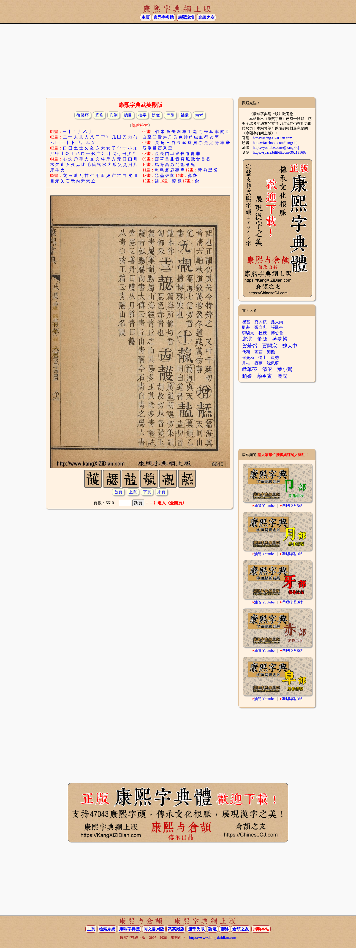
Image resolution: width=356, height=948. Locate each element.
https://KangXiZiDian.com (272, 138)
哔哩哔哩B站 (292, 506)
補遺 (185, 115)
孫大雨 (277, 322)
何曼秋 (248, 357)
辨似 (156, 115)
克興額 (260, 322)
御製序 (82, 115)
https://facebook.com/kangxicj (275, 143)
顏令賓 (264, 376)
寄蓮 (258, 352)
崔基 (246, 322)
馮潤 (282, 376)
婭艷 (271, 352)
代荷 (246, 352)
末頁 (161, 492)
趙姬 (247, 376)
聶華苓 (249, 369)
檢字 (142, 115)
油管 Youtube (264, 506)
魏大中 (289, 346)
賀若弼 (249, 346)
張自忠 (260, 327)
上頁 (133, 492)
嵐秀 (275, 357)
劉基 (246, 327)
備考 (199, 115)
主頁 (145, 17)
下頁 (147, 492)
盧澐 (247, 339)
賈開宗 (269, 346)
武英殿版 (176, 929)
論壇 (212, 929)
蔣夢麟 (279, 339)
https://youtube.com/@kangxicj (276, 147)
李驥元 (248, 333)
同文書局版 (154, 929)
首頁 (118, 492)
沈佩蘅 (273, 363)
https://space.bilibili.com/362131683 (280, 152)
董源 (262, 339)
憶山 (262, 357)
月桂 (246, 363)
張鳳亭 (277, 327)
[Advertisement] (178, 60)
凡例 (113, 115)
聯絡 (224, 929)
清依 (267, 369)
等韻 (170, 115)
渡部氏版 (196, 929)
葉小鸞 (284, 369)
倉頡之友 (206, 17)
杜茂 (262, 333)
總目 (128, 115)
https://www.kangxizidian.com (212, 938)
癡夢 (258, 363)
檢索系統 (107, 929)
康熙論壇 (186, 17)
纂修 (99, 115)
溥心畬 (277, 333)
